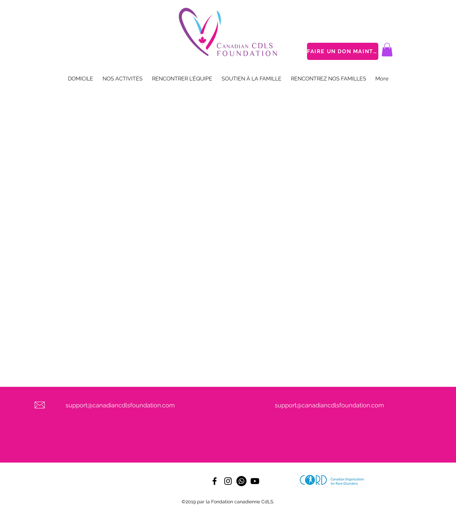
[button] (387, 50)
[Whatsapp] (241, 481)
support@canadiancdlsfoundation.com (120, 405)
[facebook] (215, 481)
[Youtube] (255, 481)
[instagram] (228, 481)
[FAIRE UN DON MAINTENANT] (342, 51)
